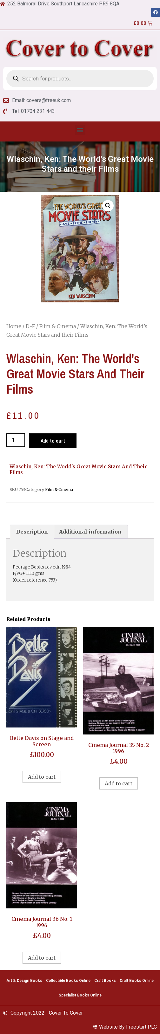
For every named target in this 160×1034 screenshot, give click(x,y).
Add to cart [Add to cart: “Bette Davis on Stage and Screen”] (42, 777)
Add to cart (53, 440)
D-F (30, 326)
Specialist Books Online (80, 995)
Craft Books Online (137, 980)
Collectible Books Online (68, 980)
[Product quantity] (15, 440)
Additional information (90, 531)
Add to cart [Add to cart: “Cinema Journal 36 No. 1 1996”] (42, 958)
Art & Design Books (24, 980)
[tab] (32, 532)
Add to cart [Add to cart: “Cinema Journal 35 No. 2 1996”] (118, 783)
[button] (80, 130)
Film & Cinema (57, 326)
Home (13, 326)
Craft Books (105, 980)
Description (32, 531)
